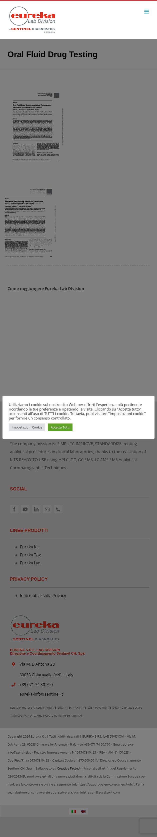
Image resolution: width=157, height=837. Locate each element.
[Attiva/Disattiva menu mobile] (147, 11)
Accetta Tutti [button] (60, 427)
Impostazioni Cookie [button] (27, 427)
